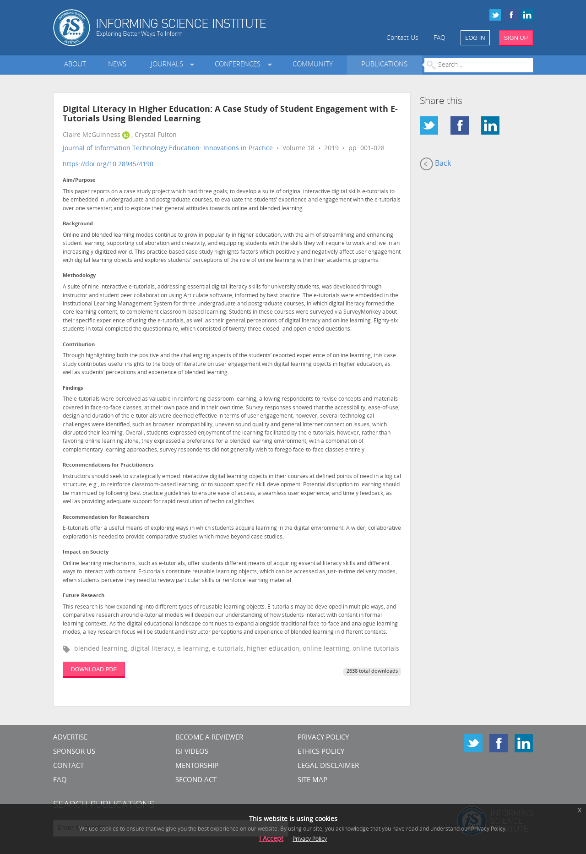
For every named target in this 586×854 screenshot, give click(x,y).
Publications (384, 64)
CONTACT (68, 766)
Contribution (79, 345)
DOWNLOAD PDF (94, 669)
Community (313, 64)
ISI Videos (191, 752)
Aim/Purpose (79, 180)
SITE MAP (312, 780)
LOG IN (475, 37)
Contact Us (402, 38)
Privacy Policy (323, 737)
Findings (73, 388)
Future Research (83, 595)
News (117, 64)
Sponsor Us (74, 752)
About (75, 64)
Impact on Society (86, 552)
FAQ (439, 38)
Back (435, 164)
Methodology (79, 275)
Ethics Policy (321, 752)
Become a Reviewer (209, 737)
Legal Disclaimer (328, 766)
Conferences (239, 64)
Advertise (70, 737)
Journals (169, 64)
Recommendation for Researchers (106, 517)
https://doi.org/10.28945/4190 (108, 164)
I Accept (271, 839)
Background (78, 224)
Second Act (196, 780)
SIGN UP (516, 37)
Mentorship (196, 766)
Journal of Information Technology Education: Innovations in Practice (168, 148)
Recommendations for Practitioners (108, 465)
